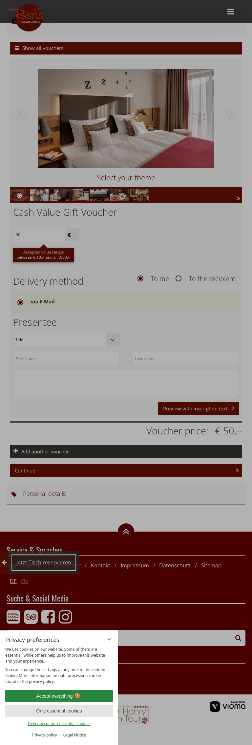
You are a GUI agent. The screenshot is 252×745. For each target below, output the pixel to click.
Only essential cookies (59, 710)
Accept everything (59, 696)
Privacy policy (44, 735)
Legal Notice (74, 735)
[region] (59, 665)
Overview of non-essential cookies (59, 723)
